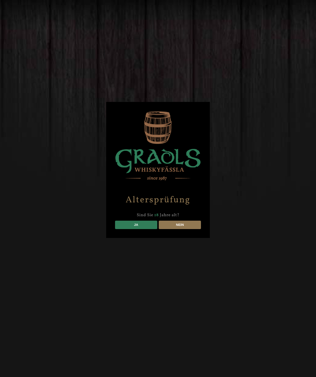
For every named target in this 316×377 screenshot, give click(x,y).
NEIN (180, 225)
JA (136, 225)
